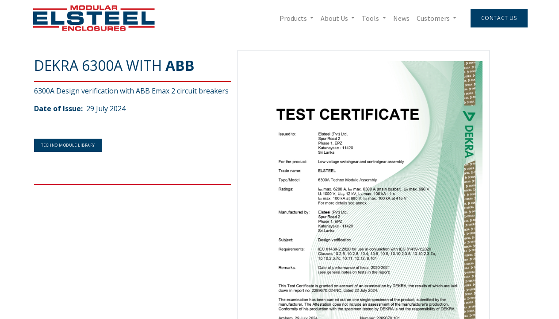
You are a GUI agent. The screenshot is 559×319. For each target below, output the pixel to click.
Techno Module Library (68, 145)
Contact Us (496, 18)
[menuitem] (398, 18)
